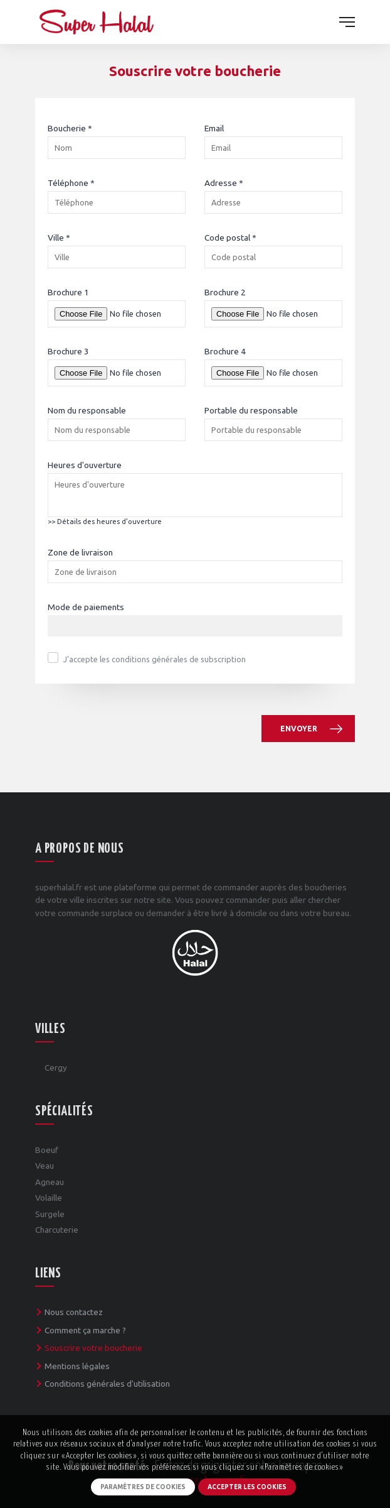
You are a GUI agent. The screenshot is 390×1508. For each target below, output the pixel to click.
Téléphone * (71, 183)
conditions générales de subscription (179, 659)
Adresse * (223, 183)
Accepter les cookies (247, 1486)
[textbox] (54, 626)
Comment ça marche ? (85, 1330)
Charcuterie (56, 1230)
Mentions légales (77, 1366)
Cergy (56, 1068)
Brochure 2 (225, 292)
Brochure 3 (68, 351)
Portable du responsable (251, 410)
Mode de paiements (86, 607)
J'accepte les (154, 659)
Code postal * (230, 237)
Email (214, 128)
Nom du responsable (87, 410)
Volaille (48, 1198)
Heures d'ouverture (85, 465)
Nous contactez (74, 1312)
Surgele (50, 1214)
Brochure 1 (68, 292)
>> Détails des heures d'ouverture (105, 521)
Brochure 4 (225, 351)
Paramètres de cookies (143, 1486)
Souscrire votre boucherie (93, 1348)
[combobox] (195, 626)
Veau (44, 1166)
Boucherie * (70, 128)
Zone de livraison (80, 552)
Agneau (49, 1182)
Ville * (59, 237)
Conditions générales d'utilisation (107, 1384)
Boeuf (46, 1150)
